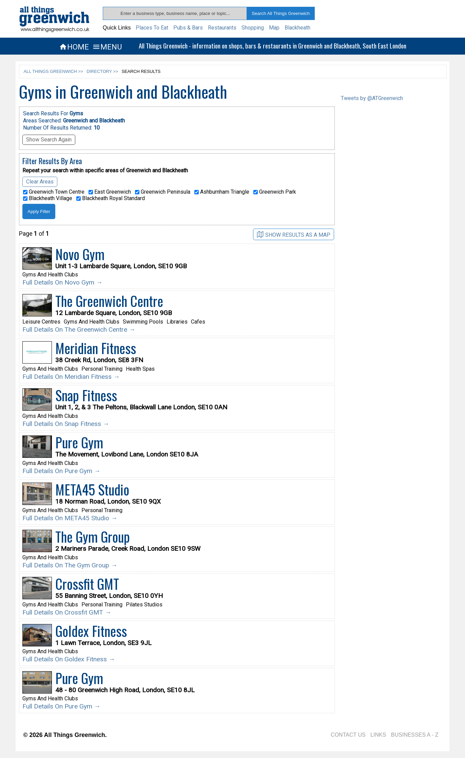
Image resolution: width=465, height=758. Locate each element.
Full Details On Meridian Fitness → (71, 376)
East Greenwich (110, 192)
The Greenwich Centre (109, 301)
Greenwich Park (274, 192)
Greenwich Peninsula (162, 192)
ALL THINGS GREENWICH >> (53, 71)
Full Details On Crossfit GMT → (66, 612)
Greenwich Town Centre (53, 192)
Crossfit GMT (87, 584)
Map (274, 27)
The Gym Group (92, 536)
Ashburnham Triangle (221, 192)
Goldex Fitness (91, 631)
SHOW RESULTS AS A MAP (293, 234)
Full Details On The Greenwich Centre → (78, 329)
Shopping (252, 27)
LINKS (378, 735)
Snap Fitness (86, 395)
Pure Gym (79, 442)
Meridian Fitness (95, 348)
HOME (74, 46)
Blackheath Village (47, 198)
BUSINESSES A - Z (415, 735)
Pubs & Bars (188, 27)
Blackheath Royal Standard (110, 198)
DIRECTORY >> (102, 71)
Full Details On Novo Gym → (62, 282)
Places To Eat (152, 27)
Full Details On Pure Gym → (61, 471)
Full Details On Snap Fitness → (65, 424)
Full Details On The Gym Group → (69, 565)
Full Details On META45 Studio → (69, 518)
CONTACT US (348, 735)
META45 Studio (92, 489)
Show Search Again (49, 139)
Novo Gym (79, 254)
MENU (107, 46)
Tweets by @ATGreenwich (372, 98)
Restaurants (222, 27)
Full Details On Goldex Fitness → (68, 659)
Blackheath (297, 27)
